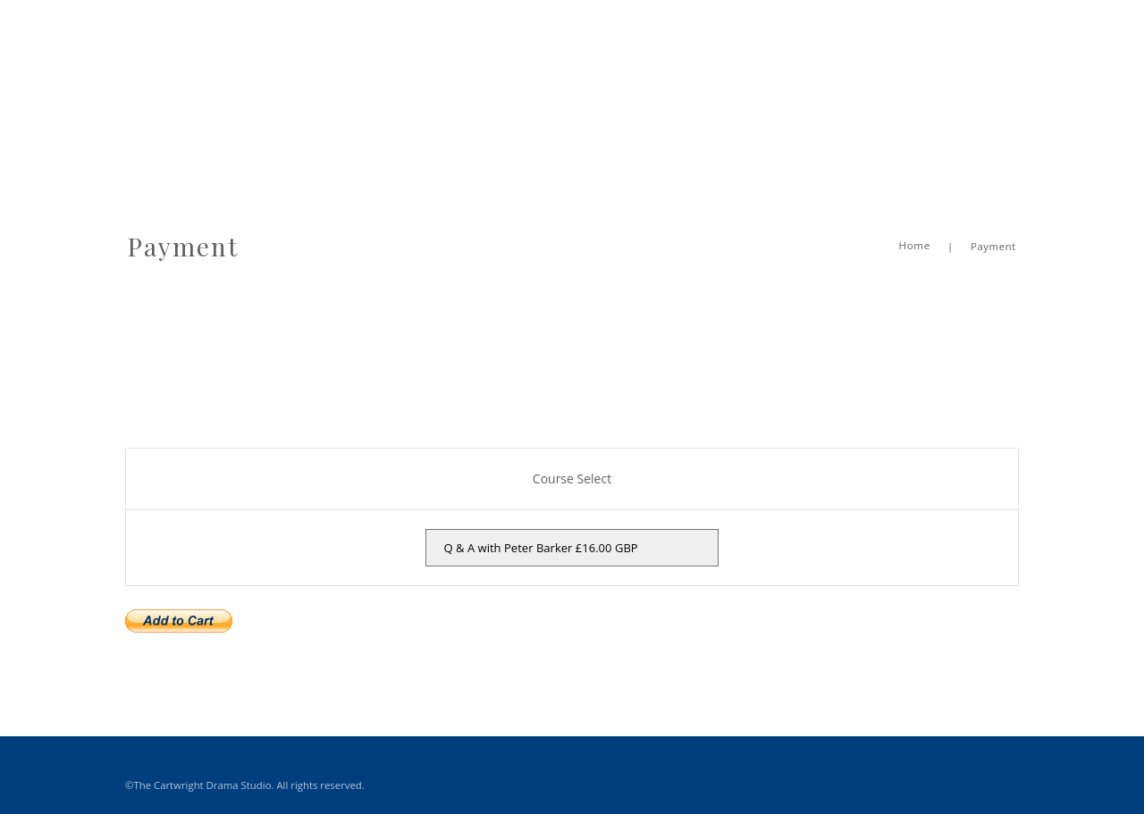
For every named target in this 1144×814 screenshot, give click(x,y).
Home (914, 223)
